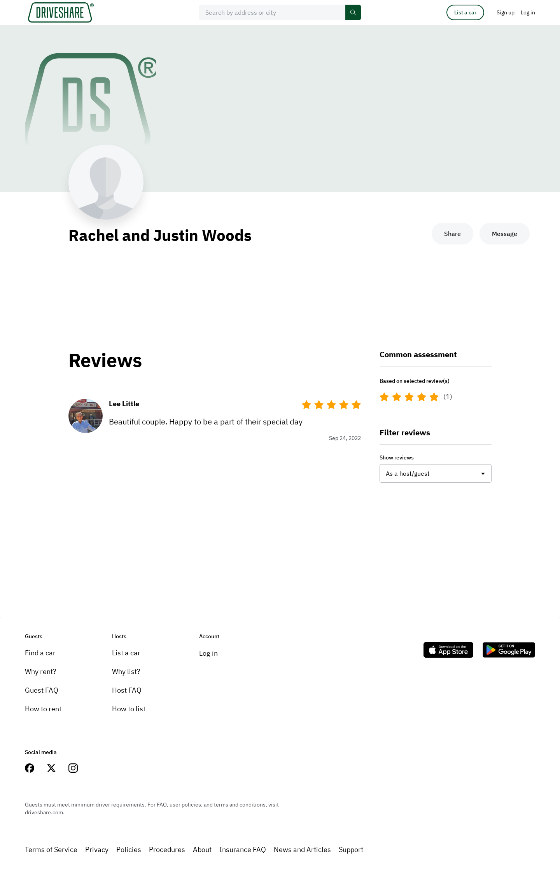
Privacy (96, 849)
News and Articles (302, 849)
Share (452, 233)
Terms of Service (51, 849)
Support (351, 849)
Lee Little (124, 403)
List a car (465, 12)
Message (504, 233)
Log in (208, 653)
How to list (128, 708)
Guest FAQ (41, 690)
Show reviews (397, 457)
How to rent (43, 708)
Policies (128, 849)
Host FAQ (127, 690)
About (202, 849)
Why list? (126, 671)
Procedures (167, 849)
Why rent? (40, 671)
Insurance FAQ (242, 849)
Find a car (40, 652)
